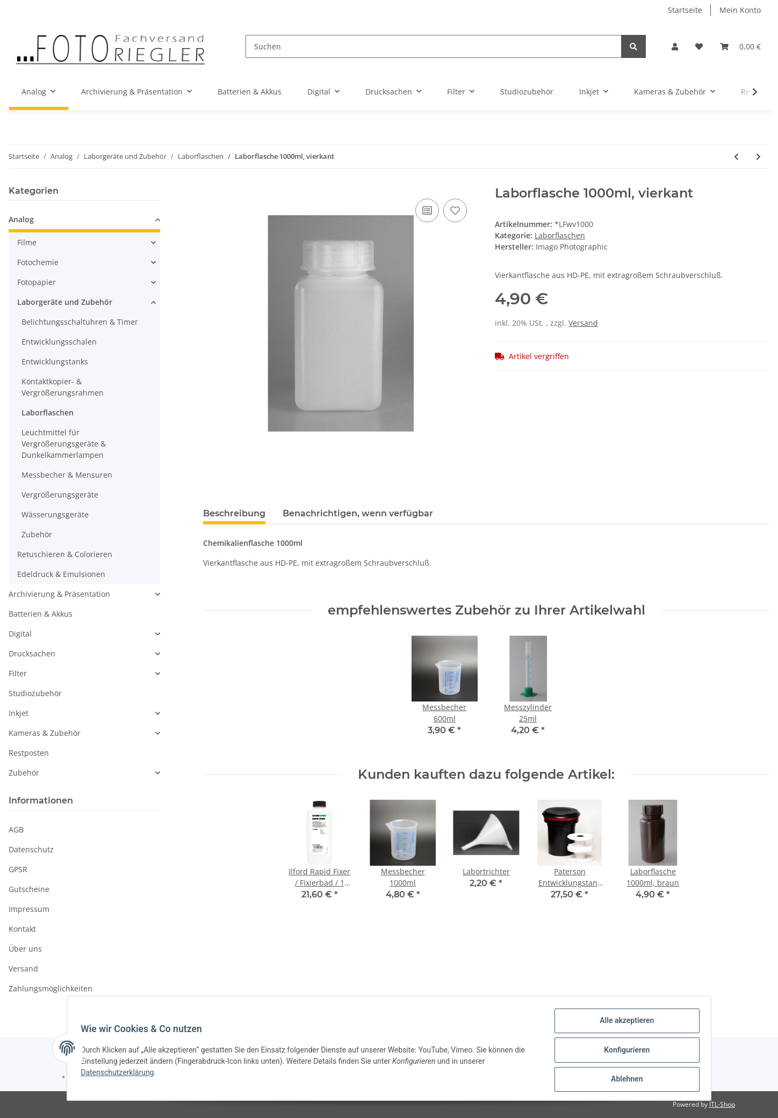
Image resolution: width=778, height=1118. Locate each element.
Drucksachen (32, 653)
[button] (675, 46)
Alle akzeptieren (623, 1024)
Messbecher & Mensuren (66, 475)
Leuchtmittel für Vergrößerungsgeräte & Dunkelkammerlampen (63, 443)
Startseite (685, 10)
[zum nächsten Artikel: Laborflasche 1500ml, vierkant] (758, 156)
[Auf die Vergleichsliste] (427, 210)
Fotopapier (36, 282)
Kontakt (22, 929)
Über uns (25, 949)
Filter (18, 673)
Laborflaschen (560, 235)
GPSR (18, 869)
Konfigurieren (623, 1052)
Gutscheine (29, 889)
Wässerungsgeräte (55, 514)
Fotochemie (38, 262)
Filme (27, 242)
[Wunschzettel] (699, 46)
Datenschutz (31, 849)
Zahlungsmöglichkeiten (50, 988)
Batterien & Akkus (41, 614)
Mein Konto (740, 10)
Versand (583, 323)
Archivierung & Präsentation (59, 594)
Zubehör (36, 534)
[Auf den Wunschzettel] (455, 210)
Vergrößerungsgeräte (59, 494)
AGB (16, 829)
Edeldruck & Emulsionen (61, 574)
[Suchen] (434, 46)
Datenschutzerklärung (120, 1074)
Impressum (29, 909)
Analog (21, 219)
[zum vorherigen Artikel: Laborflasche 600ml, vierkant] (736, 156)
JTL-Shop (722, 1104)
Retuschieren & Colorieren (64, 554)
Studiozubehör (35, 693)
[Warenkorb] (740, 46)
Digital (20, 634)
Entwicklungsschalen (59, 342)
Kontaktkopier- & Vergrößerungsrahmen (62, 387)
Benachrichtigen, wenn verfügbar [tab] (358, 513)
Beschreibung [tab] (234, 513)
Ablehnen (623, 1080)
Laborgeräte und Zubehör (64, 302)
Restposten (29, 753)
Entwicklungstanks (54, 361)
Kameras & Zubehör (45, 733)
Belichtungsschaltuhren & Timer (79, 322)
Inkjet (18, 713)
